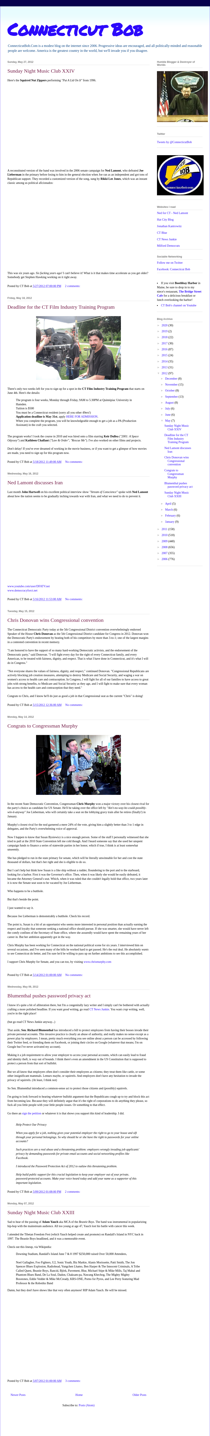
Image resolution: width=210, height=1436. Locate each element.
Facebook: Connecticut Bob (173, 269)
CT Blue (162, 232)
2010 (165, 535)
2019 (165, 331)
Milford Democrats (168, 245)
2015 (165, 355)
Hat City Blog (165, 219)
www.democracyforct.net (22, 590)
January (170, 521)
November (171, 384)
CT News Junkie (99, 1009)
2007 (165, 553)
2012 (165, 373)
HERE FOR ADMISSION (82, 416)
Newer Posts (18, 1395)
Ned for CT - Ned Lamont (172, 213)
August (169, 402)
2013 (165, 367)
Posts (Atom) (86, 1405)
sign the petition (31, 1113)
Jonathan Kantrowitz (169, 226)
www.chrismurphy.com (97, 961)
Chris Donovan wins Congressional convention (55, 620)
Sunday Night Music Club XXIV (41, 71)
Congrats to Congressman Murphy (42, 726)
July (168, 408)
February (170, 515)
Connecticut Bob (75, 29)
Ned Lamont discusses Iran (35, 482)
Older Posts (139, 1395)
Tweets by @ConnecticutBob (174, 142)
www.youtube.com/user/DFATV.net (28, 586)
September (171, 396)
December (171, 378)
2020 (165, 325)
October (170, 390)
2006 (165, 559)
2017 (165, 343)
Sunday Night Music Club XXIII (40, 1212)
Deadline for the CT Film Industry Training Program (61, 307)
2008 (165, 547)
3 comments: (73, 1381)
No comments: (74, 461)
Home (79, 1395)
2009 (165, 541)
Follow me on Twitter (170, 262)
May (168, 420)
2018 (165, 337)
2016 (165, 349)
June (168, 414)
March (169, 509)
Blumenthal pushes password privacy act (49, 995)
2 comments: (73, 286)
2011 (165, 529)
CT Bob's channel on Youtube (178, 305)
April (168, 503)
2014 (165, 361)
